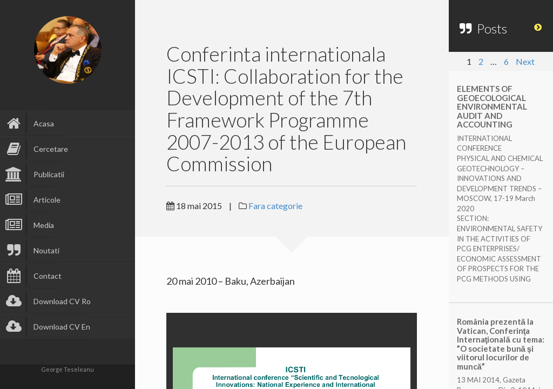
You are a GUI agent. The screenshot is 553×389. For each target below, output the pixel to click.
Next (525, 61)
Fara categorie (275, 205)
